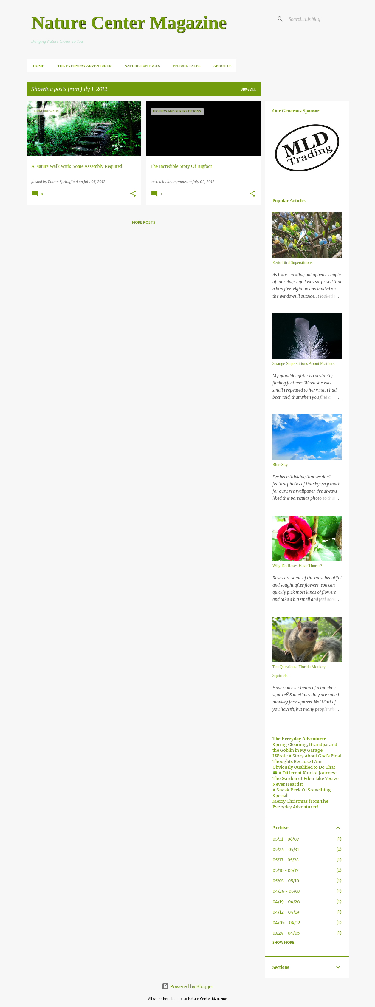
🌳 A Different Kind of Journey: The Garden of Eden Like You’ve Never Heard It (305, 778)
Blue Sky (280, 464)
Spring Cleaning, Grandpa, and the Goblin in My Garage (304, 747)
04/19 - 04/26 (286, 901)
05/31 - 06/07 (285, 839)
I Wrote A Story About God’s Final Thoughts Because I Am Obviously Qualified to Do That (306, 761)
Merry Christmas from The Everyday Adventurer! (300, 804)
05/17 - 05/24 (285, 860)
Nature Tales (185, 66)
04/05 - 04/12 (286, 922)
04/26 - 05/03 (286, 891)
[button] (133, 194)
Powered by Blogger (187, 986)
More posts (143, 222)
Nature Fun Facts (140, 66)
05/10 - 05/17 (285, 870)
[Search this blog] (317, 19)
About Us (221, 66)
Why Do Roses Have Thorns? (297, 566)
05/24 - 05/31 (285, 849)
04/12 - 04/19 (285, 912)
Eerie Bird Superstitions (292, 262)
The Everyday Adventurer (83, 66)
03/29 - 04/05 (286, 933)
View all (248, 90)
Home (37, 66)
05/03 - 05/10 (285, 881)
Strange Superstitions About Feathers (303, 363)
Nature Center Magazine (129, 22)
